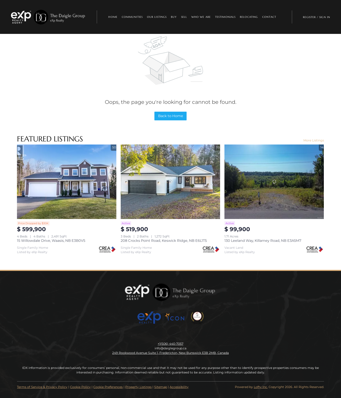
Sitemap (160, 387)
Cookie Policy (80, 387)
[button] (48, 17)
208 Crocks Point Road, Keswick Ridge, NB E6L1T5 (164, 241)
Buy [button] (174, 16)
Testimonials (225, 16)
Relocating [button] (249, 16)
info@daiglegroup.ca (170, 348)
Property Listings (138, 387)
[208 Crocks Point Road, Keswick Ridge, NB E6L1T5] (170, 181)
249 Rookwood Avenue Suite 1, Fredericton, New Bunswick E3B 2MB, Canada (170, 353)
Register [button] (309, 17)
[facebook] (153, 334)
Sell (184, 16)
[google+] (188, 334)
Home (112, 16)
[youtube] (179, 334)
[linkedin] (162, 334)
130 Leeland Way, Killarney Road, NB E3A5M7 (262, 241)
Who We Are (201, 16)
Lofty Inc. (261, 387)
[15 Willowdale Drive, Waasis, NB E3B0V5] (66, 181)
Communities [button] (132, 16)
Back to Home (170, 116)
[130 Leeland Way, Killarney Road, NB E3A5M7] (274, 181)
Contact (269, 16)
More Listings (313, 140)
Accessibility (179, 387)
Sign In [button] (324, 17)
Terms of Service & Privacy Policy (42, 387)
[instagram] (170, 334)
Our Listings (157, 16)
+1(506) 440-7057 (170, 344)
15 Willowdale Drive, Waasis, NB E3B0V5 (51, 241)
